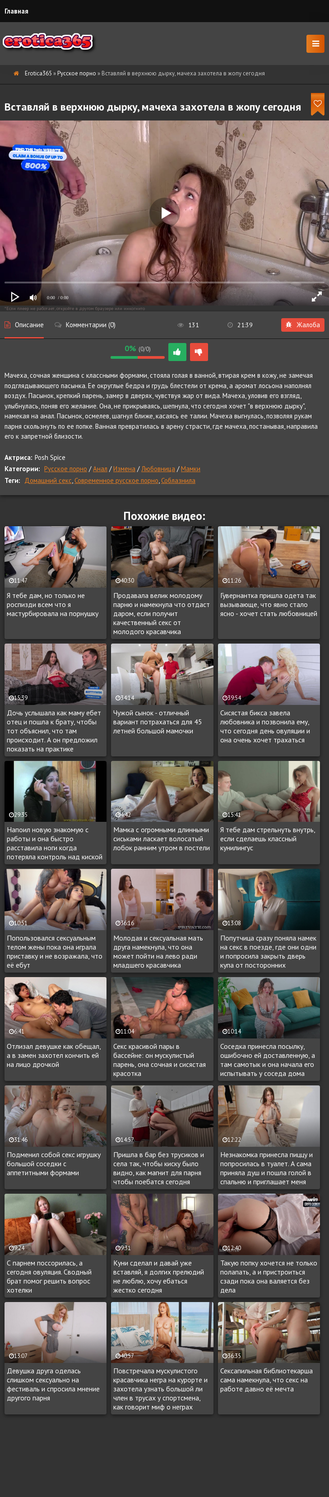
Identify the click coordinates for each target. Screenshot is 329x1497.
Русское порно (76, 73)
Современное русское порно (116, 480)
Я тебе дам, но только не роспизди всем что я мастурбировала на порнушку (52, 604)
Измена (124, 468)
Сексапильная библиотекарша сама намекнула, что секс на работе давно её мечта (266, 1379)
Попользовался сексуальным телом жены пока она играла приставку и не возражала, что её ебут (54, 951)
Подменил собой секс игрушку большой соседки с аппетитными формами (54, 1163)
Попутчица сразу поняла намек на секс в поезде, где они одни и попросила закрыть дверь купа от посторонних (268, 951)
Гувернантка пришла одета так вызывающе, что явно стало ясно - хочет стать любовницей (268, 604)
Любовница (158, 468)
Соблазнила (178, 480)
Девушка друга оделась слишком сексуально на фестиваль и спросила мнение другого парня (53, 1384)
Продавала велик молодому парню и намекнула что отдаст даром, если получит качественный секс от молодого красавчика (161, 613)
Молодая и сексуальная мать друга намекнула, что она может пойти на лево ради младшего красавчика (158, 951)
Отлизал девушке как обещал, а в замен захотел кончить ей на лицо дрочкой (54, 1055)
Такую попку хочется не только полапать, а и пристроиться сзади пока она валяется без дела (268, 1276)
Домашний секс (48, 480)
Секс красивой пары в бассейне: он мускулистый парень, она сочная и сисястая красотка (159, 1060)
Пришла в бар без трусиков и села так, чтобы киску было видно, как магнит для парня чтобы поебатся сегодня (158, 1168)
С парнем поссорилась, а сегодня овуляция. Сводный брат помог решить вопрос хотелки (49, 1276)
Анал (100, 468)
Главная (16, 11)
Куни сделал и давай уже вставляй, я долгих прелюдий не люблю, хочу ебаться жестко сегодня (158, 1276)
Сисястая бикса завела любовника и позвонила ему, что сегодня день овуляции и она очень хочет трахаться (265, 726)
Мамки (190, 468)
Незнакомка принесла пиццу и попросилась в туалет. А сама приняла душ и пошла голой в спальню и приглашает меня (266, 1168)
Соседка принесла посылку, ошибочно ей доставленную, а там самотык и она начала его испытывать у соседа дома (267, 1060)
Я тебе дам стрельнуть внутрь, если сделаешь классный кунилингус (267, 838)
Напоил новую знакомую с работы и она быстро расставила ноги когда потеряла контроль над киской (54, 843)
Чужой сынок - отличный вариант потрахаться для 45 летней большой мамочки (157, 721)
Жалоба (303, 324)
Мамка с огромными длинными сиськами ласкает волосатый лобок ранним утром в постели (161, 838)
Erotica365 (38, 73)
